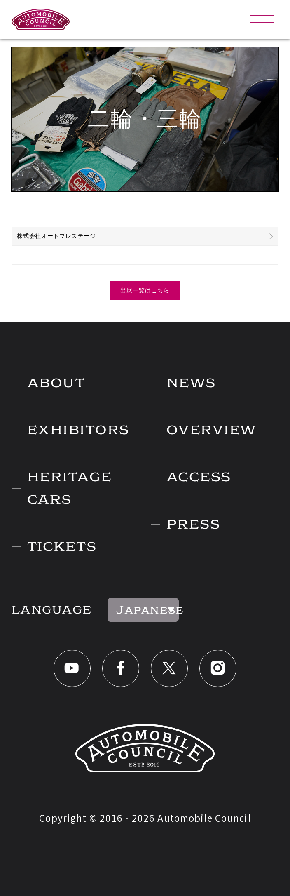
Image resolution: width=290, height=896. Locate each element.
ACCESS (198, 477)
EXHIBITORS (78, 430)
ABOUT (56, 383)
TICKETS (62, 546)
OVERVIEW (211, 430)
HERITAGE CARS (69, 488)
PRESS (193, 524)
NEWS (191, 383)
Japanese (147, 609)
